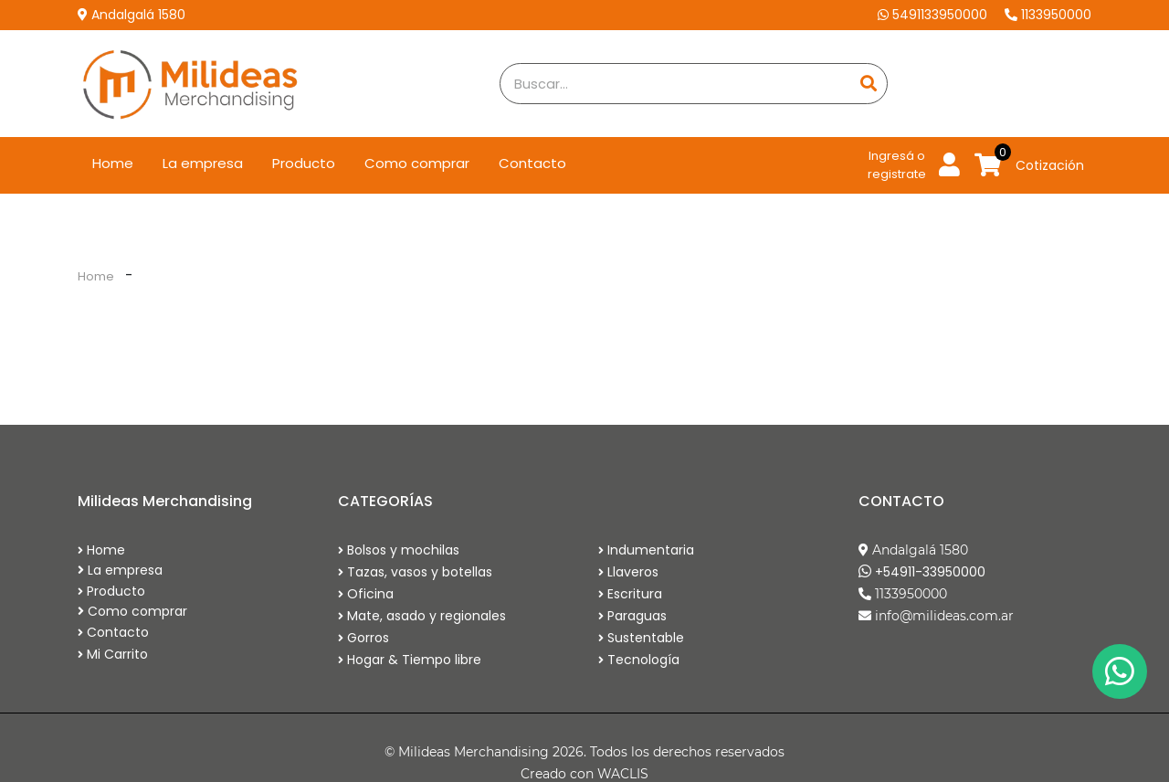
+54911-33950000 (930, 572)
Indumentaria (646, 550)
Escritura (630, 594)
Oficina (366, 594)
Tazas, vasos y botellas (415, 572)
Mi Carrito (113, 654)
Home (120, 163)
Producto (303, 163)
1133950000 (1048, 14)
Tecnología (638, 659)
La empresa (203, 163)
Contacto (532, 163)
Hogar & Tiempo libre (409, 659)
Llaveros (628, 572)
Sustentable (641, 638)
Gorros (363, 638)
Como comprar (416, 163)
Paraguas (632, 616)
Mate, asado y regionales (422, 616)
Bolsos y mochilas (398, 550)
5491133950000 (934, 14)
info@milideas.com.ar (944, 616)
